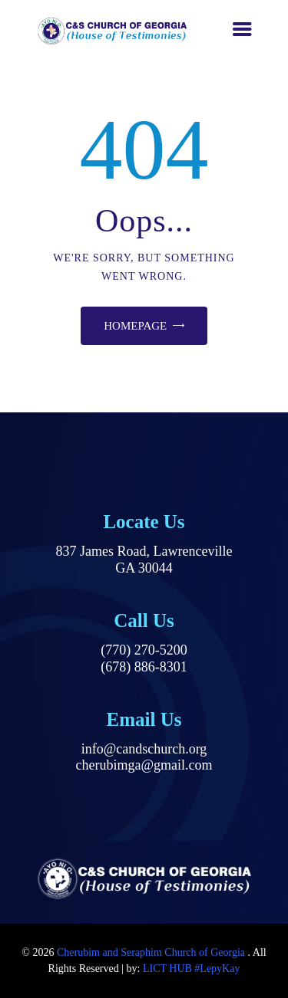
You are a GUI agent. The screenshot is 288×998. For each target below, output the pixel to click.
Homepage (135, 326)
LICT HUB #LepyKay (191, 968)
